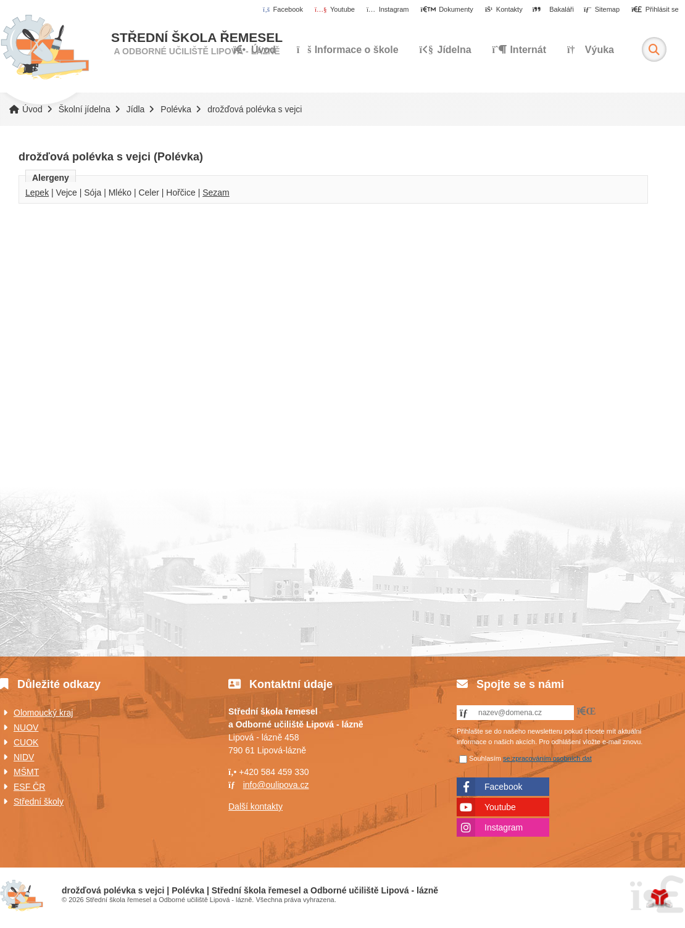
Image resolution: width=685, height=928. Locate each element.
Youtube (500, 807)
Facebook (503, 787)
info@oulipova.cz (276, 785)
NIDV (24, 757)
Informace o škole (348, 49)
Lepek (37, 192)
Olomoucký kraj (43, 713)
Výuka (590, 49)
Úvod (44, 47)
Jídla (136, 109)
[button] (655, 9)
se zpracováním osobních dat (547, 758)
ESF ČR (29, 787)
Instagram (503, 827)
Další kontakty (255, 806)
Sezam (216, 192)
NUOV (26, 727)
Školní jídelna (84, 109)
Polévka (175, 109)
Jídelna (445, 49)
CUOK (26, 742)
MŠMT (26, 772)
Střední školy (39, 801)
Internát (519, 49)
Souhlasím (485, 758)
